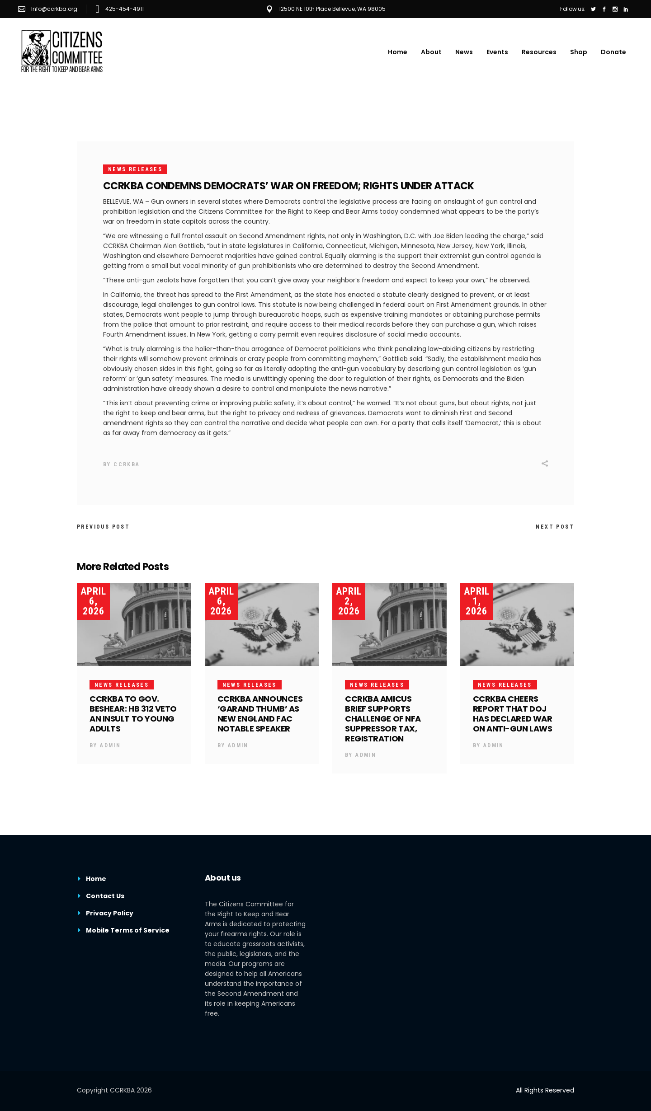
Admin (110, 745)
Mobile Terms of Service (128, 930)
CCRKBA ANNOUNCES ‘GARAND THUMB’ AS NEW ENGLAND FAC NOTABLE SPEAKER (260, 713)
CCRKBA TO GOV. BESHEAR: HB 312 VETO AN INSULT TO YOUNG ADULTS (133, 713)
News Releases (135, 169)
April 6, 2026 (93, 601)
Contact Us (105, 895)
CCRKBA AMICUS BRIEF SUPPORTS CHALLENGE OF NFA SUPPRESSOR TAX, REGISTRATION (383, 718)
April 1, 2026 (477, 601)
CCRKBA (126, 464)
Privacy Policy (109, 913)
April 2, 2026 (349, 601)
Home (96, 878)
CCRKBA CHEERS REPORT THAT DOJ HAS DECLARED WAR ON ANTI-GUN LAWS (512, 713)
